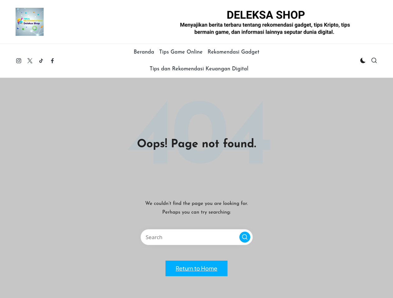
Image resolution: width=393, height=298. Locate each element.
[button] (244, 237)
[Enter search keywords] (197, 237)
